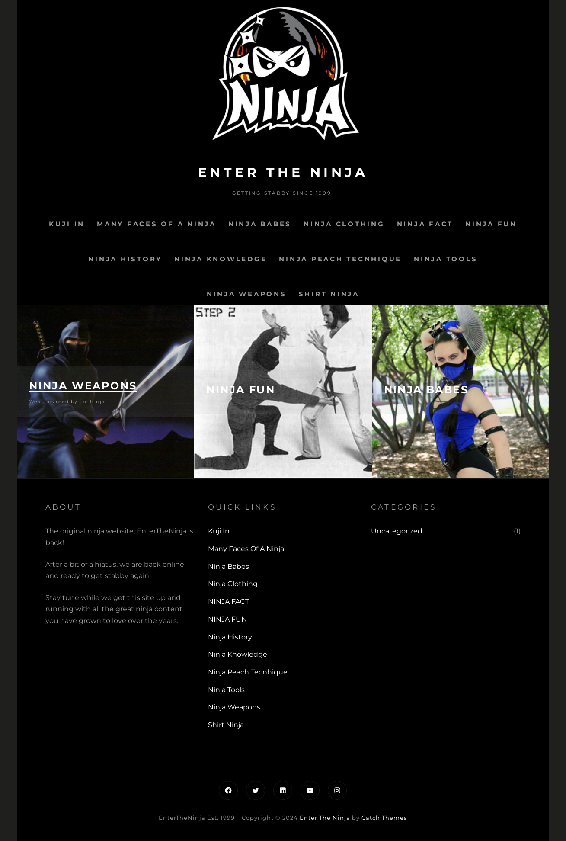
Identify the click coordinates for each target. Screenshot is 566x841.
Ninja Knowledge (220, 259)
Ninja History (125, 259)
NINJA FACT (425, 224)
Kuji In (67, 224)
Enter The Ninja (283, 172)
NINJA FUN (491, 224)
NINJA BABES (426, 389)
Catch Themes (384, 817)
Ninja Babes (259, 224)
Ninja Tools (445, 259)
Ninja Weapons (247, 294)
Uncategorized (396, 531)
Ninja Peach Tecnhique (340, 259)
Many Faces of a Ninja (156, 224)
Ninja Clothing (344, 224)
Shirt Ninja (329, 294)
